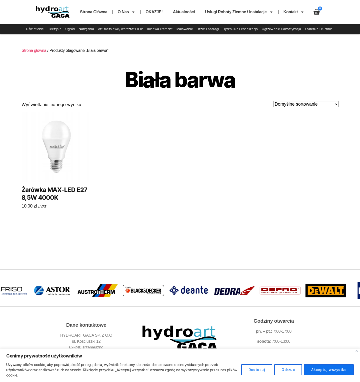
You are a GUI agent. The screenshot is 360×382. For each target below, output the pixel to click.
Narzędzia (86, 29)
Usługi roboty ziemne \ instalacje (239, 12)
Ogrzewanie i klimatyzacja (281, 29)
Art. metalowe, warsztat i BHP (120, 29)
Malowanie (184, 29)
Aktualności (184, 12)
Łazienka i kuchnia (318, 29)
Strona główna (93, 12)
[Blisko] (357, 351)
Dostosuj (256, 369)
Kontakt (294, 12)
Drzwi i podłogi (208, 29)
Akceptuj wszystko (328, 369)
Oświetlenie (35, 29)
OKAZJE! (154, 12)
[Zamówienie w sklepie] (306, 104)
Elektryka (55, 29)
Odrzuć (288, 369)
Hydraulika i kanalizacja (240, 29)
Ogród (70, 29)
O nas (126, 12)
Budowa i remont (159, 29)
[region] (180, 365)
